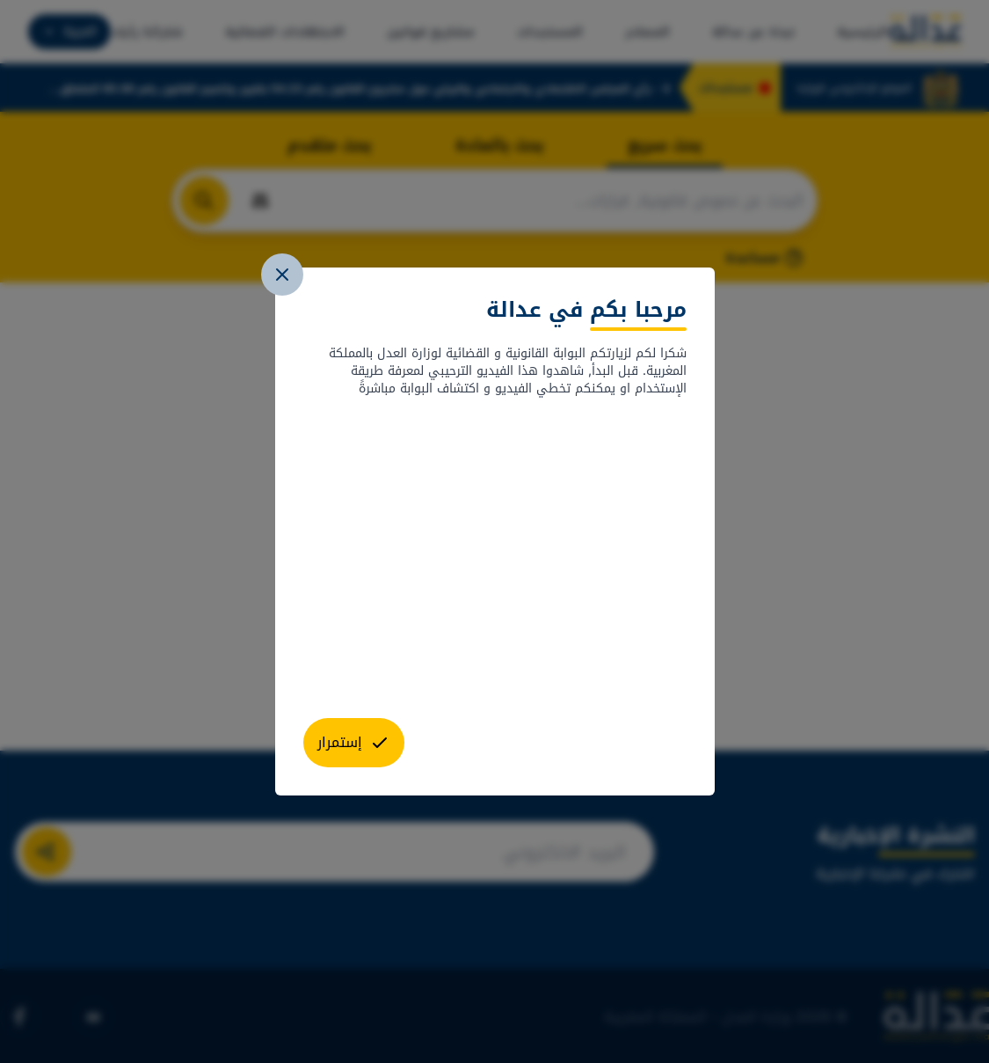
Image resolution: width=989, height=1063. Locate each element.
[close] (282, 274)
